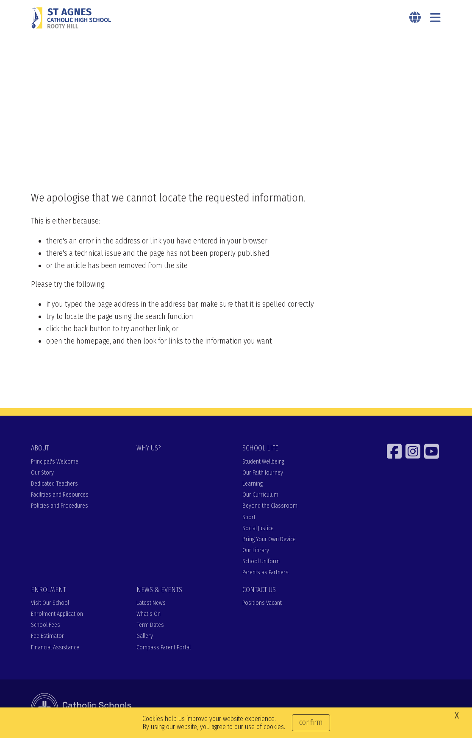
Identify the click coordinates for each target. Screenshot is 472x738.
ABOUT (40, 448)
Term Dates (150, 625)
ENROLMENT (48, 590)
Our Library (255, 550)
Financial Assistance (55, 647)
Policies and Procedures (59, 506)
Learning (252, 483)
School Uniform (261, 561)
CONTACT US (259, 590)
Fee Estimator (47, 636)
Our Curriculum (260, 494)
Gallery (144, 636)
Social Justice (258, 528)
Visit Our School (50, 603)
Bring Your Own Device (269, 539)
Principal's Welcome (54, 461)
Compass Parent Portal (163, 647)
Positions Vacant (262, 603)
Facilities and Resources (60, 494)
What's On (148, 614)
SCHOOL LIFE (260, 448)
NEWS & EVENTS (159, 590)
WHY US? (148, 448)
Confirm (311, 722)
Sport (248, 517)
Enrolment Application (57, 614)
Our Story (42, 472)
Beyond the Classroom (269, 506)
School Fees (45, 625)
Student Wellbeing (263, 461)
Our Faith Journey (262, 472)
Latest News (151, 603)
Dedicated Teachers (54, 483)
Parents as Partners (265, 572)
